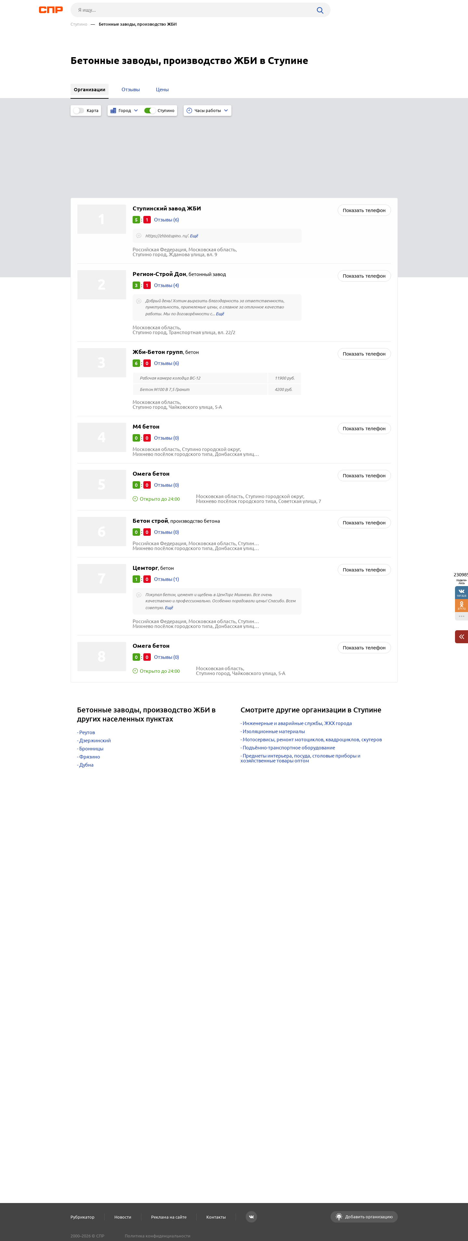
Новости (122, 1217)
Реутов (87, 656)
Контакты (216, 1217)
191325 (461, 595)
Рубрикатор (83, 1217)
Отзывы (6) (166, 143)
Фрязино (89, 680)
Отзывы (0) (166, 361)
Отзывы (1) (166, 503)
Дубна (86, 688)
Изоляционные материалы (274, 655)
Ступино (79, 24)
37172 (462, 608)
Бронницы (91, 672)
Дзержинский (95, 664)
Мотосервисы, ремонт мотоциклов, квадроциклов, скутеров (312, 663)
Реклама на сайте (169, 1217)
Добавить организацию (368, 1216)
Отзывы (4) (166, 209)
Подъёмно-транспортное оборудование (289, 671)
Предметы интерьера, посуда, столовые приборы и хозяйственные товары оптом (300, 682)
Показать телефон (364, 134)
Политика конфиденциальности (157, 1235)
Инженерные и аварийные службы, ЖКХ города (297, 647)
